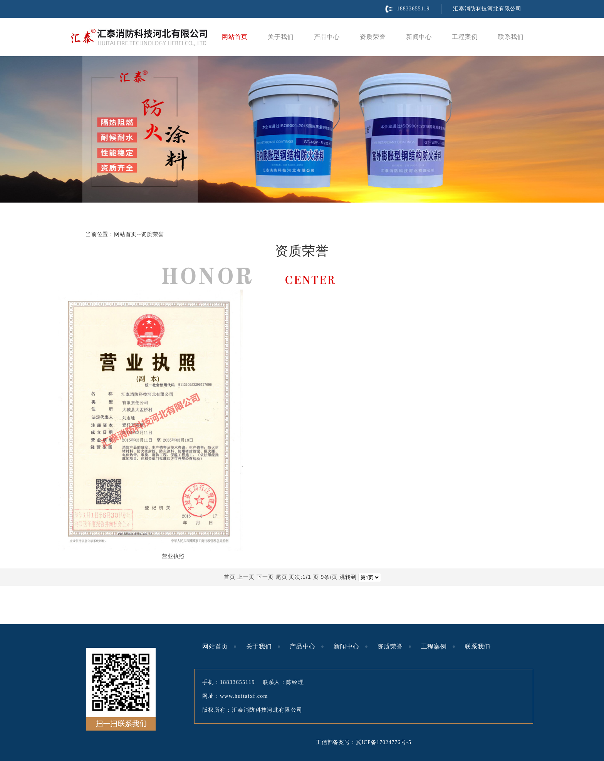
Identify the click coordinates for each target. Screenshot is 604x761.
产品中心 (327, 37)
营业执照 (173, 556)
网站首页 (235, 37)
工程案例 (465, 37)
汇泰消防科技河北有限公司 (487, 9)
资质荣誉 (373, 37)
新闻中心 (419, 37)
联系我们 (511, 37)
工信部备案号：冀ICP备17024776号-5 (363, 742)
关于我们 (281, 37)
